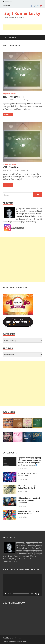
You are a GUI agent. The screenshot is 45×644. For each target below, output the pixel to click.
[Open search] (39, 37)
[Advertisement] (24, 27)
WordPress (15, 641)
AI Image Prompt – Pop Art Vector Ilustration (28, 512)
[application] (22, 585)
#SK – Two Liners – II (13, 96)
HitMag (24, 641)
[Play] (5, 594)
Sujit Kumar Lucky (22, 13)
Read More (7, 114)
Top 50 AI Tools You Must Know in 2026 (27, 474)
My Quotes (6, 94)
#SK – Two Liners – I (13, 167)
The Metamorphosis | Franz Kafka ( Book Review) (29, 487)
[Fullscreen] (39, 594)
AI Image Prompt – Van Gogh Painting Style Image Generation (29, 500)
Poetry (13, 94)
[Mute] (36, 594)
